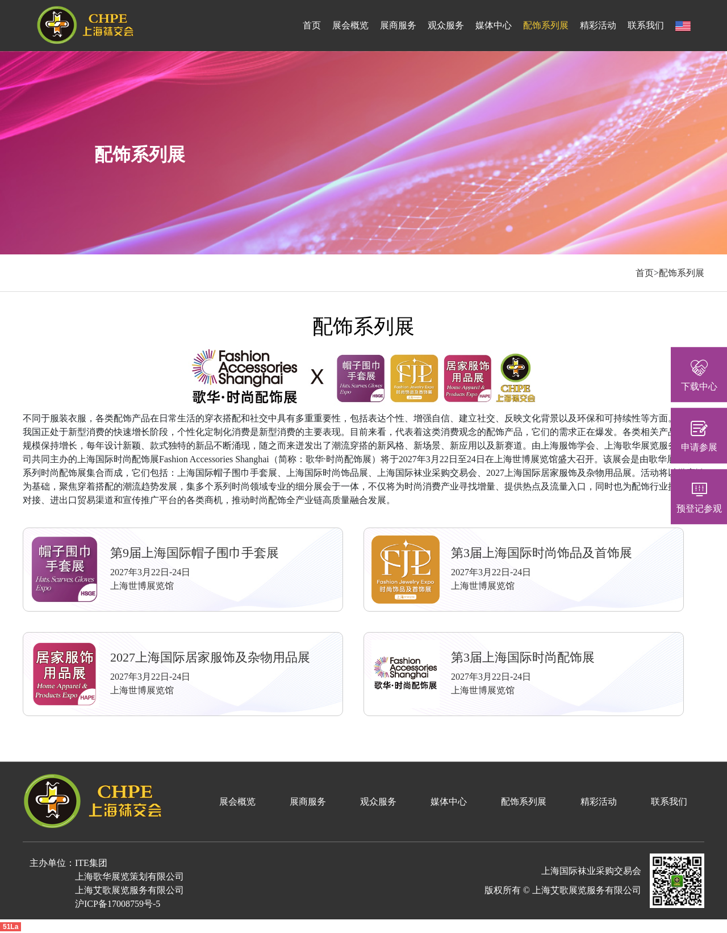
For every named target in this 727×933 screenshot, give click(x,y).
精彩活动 (598, 25)
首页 (312, 25)
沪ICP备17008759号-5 (117, 904)
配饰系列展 (546, 25)
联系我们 (646, 25)
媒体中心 (493, 25)
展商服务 (398, 25)
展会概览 (350, 25)
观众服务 (446, 25)
